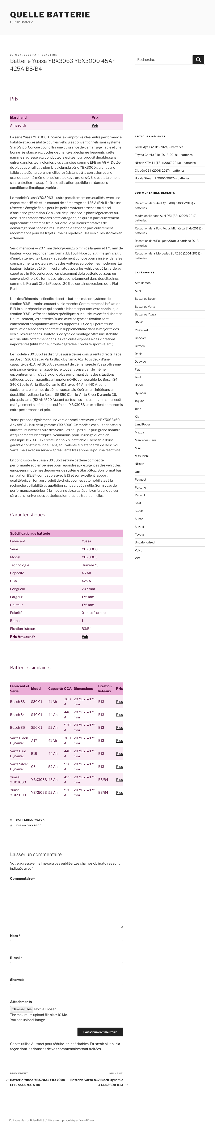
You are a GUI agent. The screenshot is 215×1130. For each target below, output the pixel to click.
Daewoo (140, 361)
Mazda (139, 432)
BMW (139, 322)
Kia (137, 416)
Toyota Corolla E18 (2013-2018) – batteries (164, 154)
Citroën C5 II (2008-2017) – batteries (160, 170)
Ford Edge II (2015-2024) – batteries (159, 147)
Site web (17, 980)
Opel (138, 471)
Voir (95, 125)
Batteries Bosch (145, 298)
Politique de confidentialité (26, 1120)
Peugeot (140, 479)
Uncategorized (145, 542)
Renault (140, 495)
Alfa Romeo (143, 283)
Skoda (139, 511)
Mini (137, 448)
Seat (138, 503)
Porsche (140, 487)
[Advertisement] (170, 100)
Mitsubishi (141, 456)
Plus (119, 702)
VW (137, 558)
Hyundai (140, 393)
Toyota (139, 534)
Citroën (140, 346)
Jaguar (139, 401)
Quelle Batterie (50, 14)
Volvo (138, 550)
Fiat (137, 369)
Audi (138, 291)
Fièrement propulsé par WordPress (71, 1120)
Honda (139, 385)
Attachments (21, 1002)
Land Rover (142, 424)
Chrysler (140, 338)
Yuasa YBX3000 (29, 825)
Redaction (49, 54)
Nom (15, 936)
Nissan (139, 463)
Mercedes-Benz (145, 440)
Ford (138, 377)
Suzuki (139, 527)
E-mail (16, 958)
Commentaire (22, 879)
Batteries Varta (145, 306)
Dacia (139, 353)
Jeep (138, 409)
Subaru (139, 519)
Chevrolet (141, 330)
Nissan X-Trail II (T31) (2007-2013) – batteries (165, 162)
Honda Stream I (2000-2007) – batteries (162, 178)
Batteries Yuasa (30, 819)
